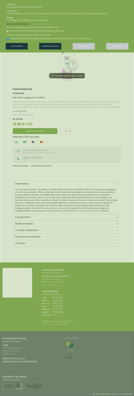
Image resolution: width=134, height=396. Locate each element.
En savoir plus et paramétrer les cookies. (18, 24)
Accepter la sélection (50, 46)
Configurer (117, 46)
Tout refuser (83, 46)
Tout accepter (16, 46)
